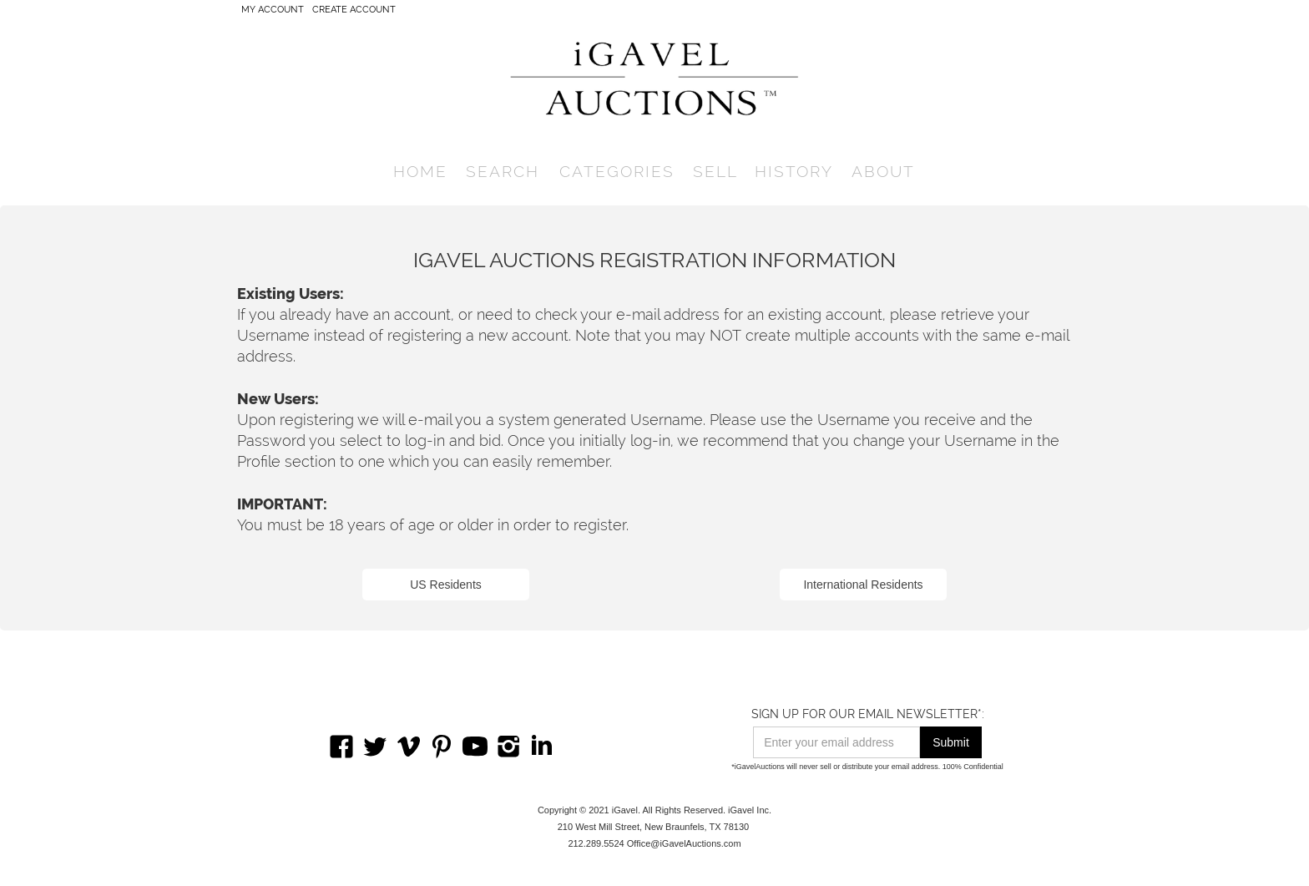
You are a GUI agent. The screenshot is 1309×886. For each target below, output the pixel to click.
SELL (715, 171)
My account (272, 9)
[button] (502, 171)
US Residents (446, 584)
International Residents (862, 584)
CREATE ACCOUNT (354, 9)
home (420, 171)
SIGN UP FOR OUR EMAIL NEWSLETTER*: (867, 714)
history (794, 171)
